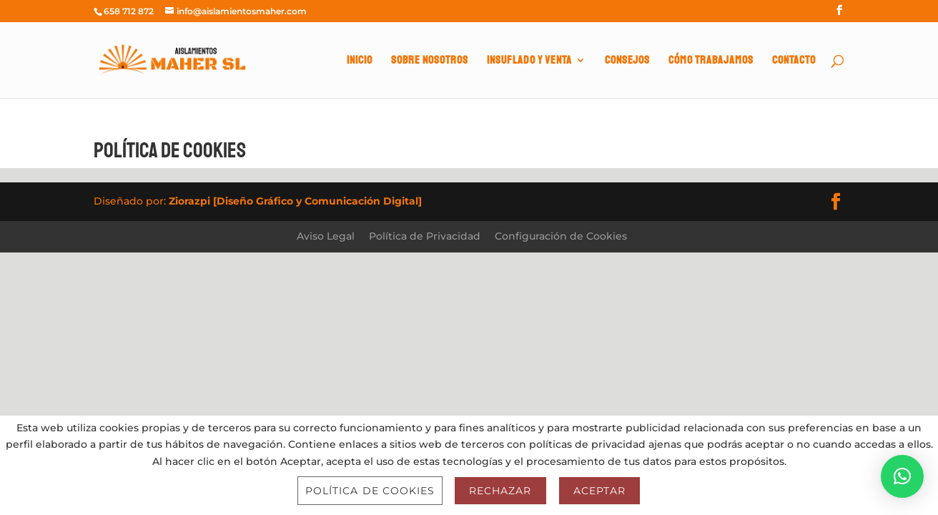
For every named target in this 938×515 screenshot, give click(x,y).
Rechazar (500, 490)
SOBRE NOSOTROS (429, 61)
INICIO (359, 61)
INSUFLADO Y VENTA (529, 61)
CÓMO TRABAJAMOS (711, 61)
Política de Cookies (370, 490)
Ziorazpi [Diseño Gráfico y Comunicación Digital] (295, 201)
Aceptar (599, 490)
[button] (902, 476)
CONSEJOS (627, 61)
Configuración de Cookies (561, 236)
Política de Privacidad (424, 236)
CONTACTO (794, 61)
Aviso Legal (326, 236)
